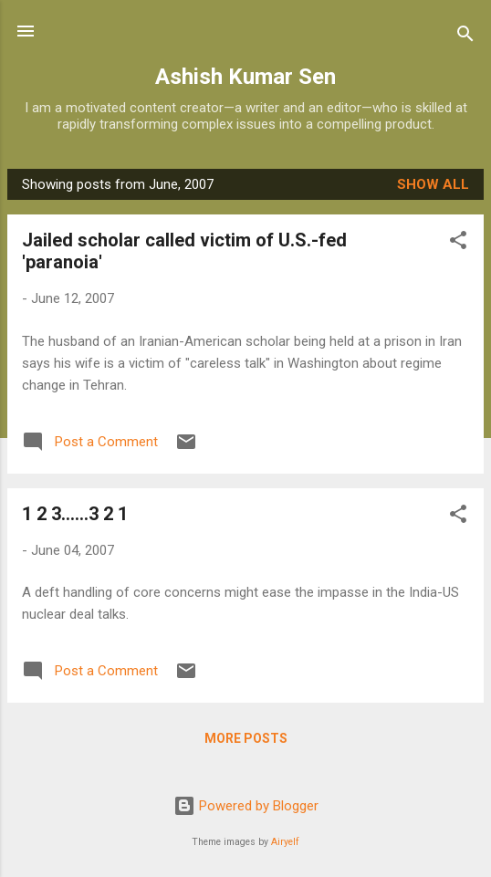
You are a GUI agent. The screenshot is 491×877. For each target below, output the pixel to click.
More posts (245, 738)
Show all (433, 184)
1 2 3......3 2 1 (75, 514)
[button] (458, 243)
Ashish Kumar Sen (245, 76)
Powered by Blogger (246, 806)
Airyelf (285, 842)
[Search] (465, 37)
